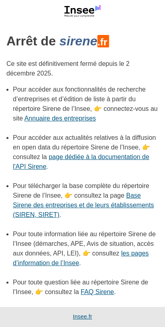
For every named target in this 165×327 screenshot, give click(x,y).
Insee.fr (82, 316)
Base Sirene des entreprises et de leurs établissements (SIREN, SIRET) (83, 205)
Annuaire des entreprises (60, 118)
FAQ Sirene (97, 291)
